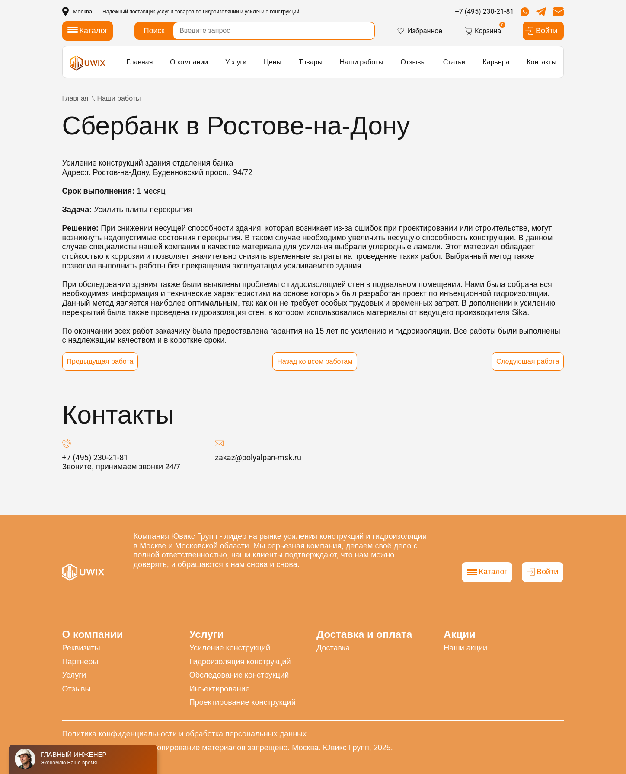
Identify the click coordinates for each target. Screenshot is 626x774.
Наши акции (465, 647)
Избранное (419, 30)
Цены (272, 62)
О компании (189, 62)
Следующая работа (527, 361)
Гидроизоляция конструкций (240, 661)
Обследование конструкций (239, 675)
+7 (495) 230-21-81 (484, 11)
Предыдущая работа (100, 361)
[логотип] (88, 62)
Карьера (495, 62)
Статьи (454, 62)
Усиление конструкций (229, 647)
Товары (311, 62)
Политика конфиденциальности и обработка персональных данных (184, 733)
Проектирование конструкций (242, 702)
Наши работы (361, 62)
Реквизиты (81, 647)
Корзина (482, 30)
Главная (139, 62)
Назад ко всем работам (314, 361)
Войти (541, 30)
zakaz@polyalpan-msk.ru (258, 457)
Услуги (235, 62)
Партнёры (80, 661)
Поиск (154, 30)
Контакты (541, 62)
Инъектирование (219, 689)
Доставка (333, 647)
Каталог (487, 571)
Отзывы (413, 62)
